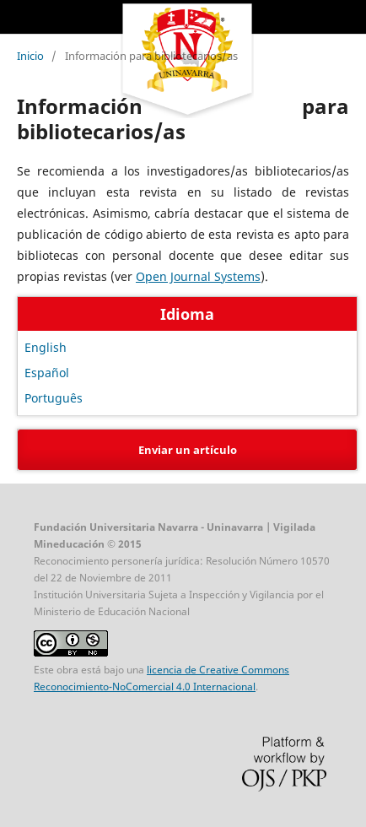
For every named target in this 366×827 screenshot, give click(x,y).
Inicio (30, 55)
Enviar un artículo (187, 449)
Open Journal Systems (198, 276)
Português (53, 398)
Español (46, 373)
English (45, 347)
